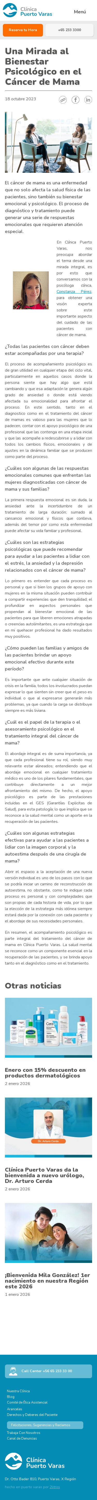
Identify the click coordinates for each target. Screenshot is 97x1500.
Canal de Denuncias (22, 1438)
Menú (80, 12)
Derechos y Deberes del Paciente (32, 1415)
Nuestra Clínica (18, 1391)
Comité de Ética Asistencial (27, 1402)
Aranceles (14, 1409)
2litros (55, 1487)
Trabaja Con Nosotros (23, 1433)
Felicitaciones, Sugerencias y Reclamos (40, 1425)
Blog (10, 1397)
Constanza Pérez (74, 291)
